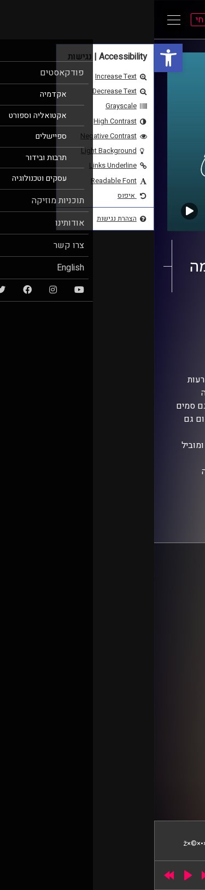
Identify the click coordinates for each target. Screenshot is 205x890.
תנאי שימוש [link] (169, 640)
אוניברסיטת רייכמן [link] (159, 596)
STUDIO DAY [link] (77, 793)
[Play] (34, 875)
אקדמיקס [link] (149, 317)
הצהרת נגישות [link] (166, 650)
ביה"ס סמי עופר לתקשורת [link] (149, 586)
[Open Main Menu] (20, 20)
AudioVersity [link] (124, 328)
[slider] (74, 875)
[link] (14, 58)
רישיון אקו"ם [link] (96, 713)
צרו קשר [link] (174, 660)
